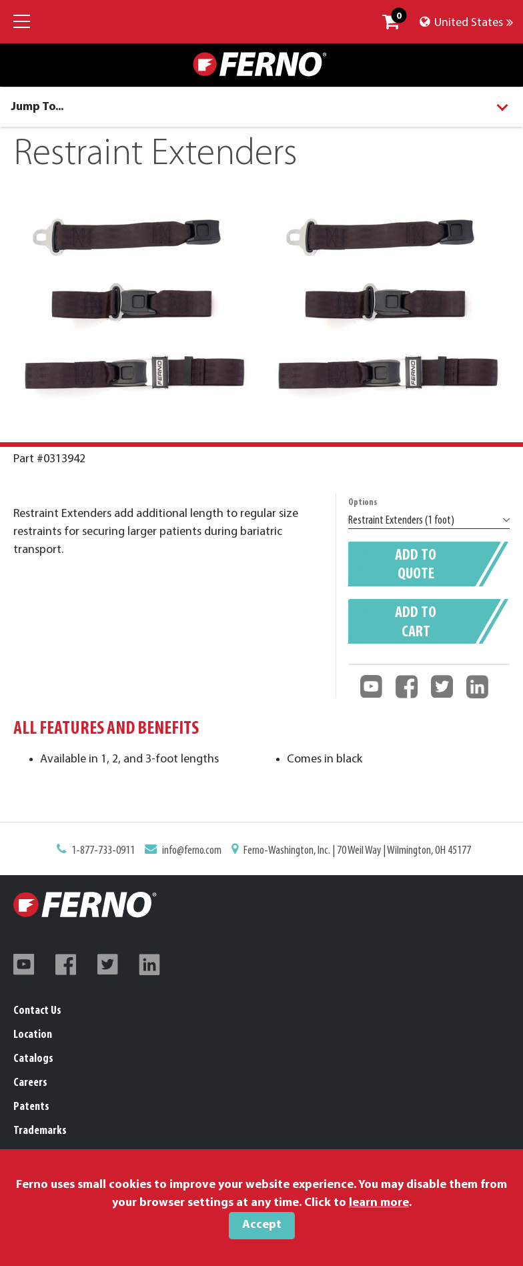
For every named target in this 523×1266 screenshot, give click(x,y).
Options (364, 507)
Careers (30, 1083)
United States (466, 23)
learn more (379, 1203)
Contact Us (37, 1011)
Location (32, 1035)
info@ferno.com (194, 851)
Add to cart (416, 623)
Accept (262, 1225)
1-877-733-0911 (108, 851)
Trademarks (40, 1131)
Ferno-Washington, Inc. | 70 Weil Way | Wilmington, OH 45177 (354, 851)
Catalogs (33, 1059)
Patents (31, 1107)
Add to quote (416, 567)
